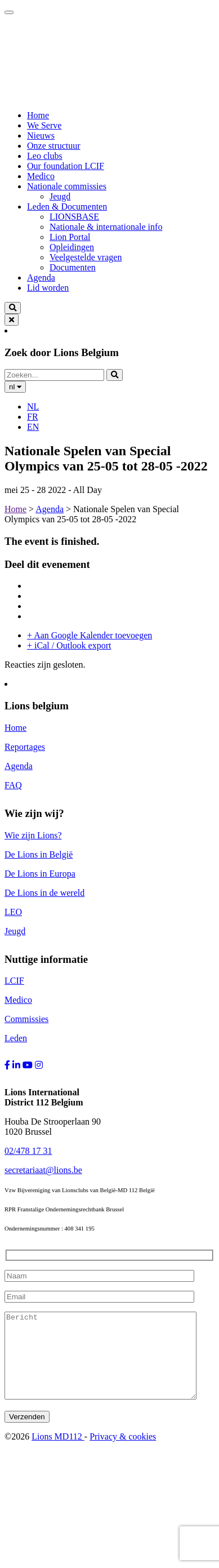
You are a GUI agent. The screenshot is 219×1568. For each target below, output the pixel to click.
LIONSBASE (74, 216)
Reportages (25, 747)
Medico (41, 176)
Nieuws (41, 135)
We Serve (44, 125)
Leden (16, 1038)
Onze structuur (54, 145)
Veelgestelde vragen (86, 257)
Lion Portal (70, 237)
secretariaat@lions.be (43, 1170)
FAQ (13, 785)
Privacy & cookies (123, 1453)
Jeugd (60, 196)
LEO (13, 912)
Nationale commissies (66, 186)
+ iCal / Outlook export (69, 645)
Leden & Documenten (67, 206)
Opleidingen (72, 247)
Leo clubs (44, 156)
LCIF (14, 980)
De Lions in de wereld (44, 893)
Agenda (41, 277)
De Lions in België (39, 854)
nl (15, 387)
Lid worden (48, 287)
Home (38, 115)
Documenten (73, 267)
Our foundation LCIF (65, 166)
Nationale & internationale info (106, 227)
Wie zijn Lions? (33, 835)
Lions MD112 (58, 1453)
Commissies (26, 1019)
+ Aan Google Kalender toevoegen (89, 635)
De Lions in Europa (40, 873)
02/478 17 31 (28, 1151)
